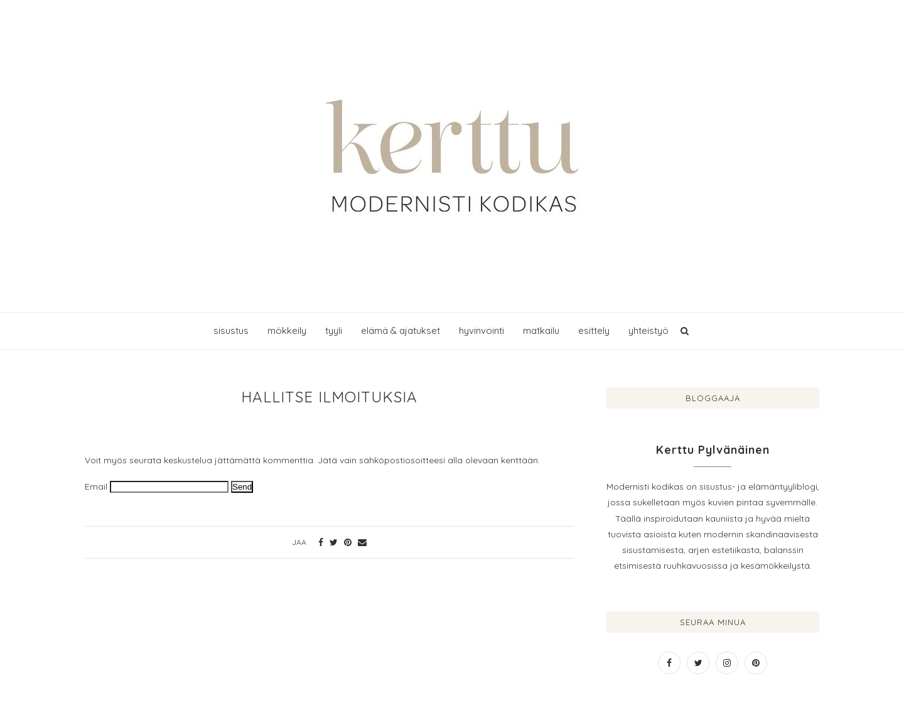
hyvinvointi (481, 330)
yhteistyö (648, 330)
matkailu (541, 330)
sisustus (231, 330)
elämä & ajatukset (400, 330)
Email (96, 486)
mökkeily (286, 330)
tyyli (333, 330)
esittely (594, 330)
